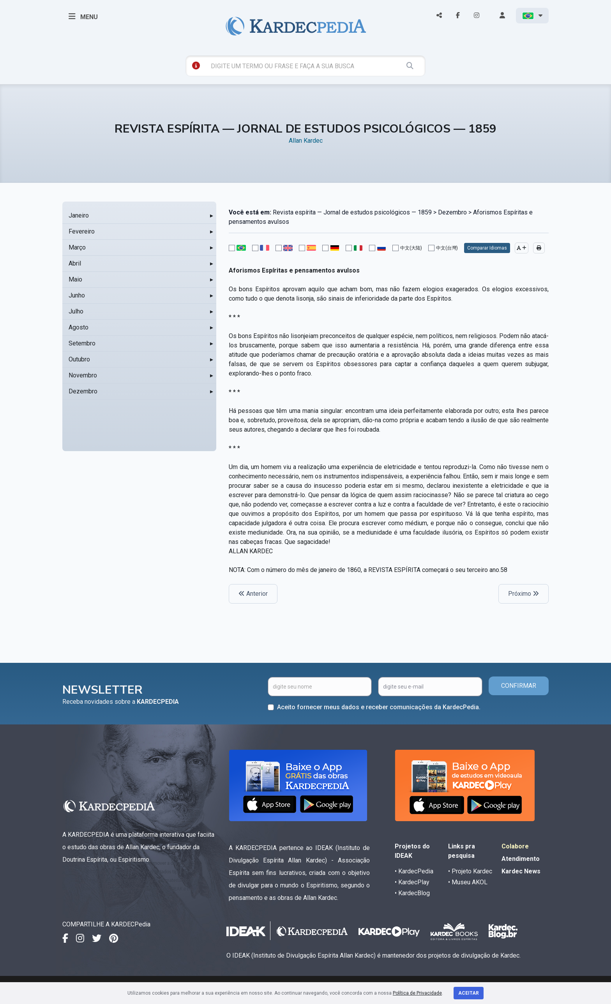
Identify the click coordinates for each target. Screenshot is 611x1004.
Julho (76, 311)
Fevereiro (82, 231)
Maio (75, 279)
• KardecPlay (412, 882)
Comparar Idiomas (487, 248)
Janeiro (79, 215)
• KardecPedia (414, 871)
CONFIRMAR (518, 685)
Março (77, 247)
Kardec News (521, 871)
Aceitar (468, 993)
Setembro (82, 343)
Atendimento (521, 858)
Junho (77, 295)
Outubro (79, 359)
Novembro (83, 375)
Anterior (253, 593)
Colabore (515, 846)
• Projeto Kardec (470, 871)
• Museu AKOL (467, 882)
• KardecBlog (412, 893)
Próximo (523, 593)
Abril (75, 263)
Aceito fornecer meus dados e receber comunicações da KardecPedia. (378, 707)
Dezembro (83, 391)
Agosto (78, 327)
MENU (83, 16)
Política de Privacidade (417, 993)
